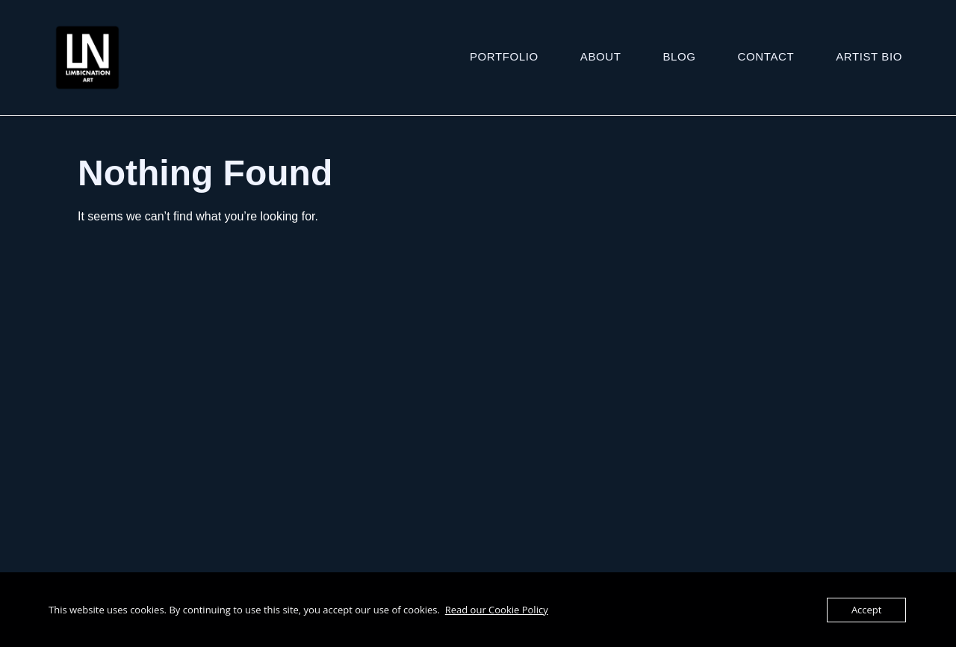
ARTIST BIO (869, 56)
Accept (866, 609)
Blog (679, 56)
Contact (766, 56)
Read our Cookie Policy (496, 609)
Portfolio (504, 56)
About (600, 56)
